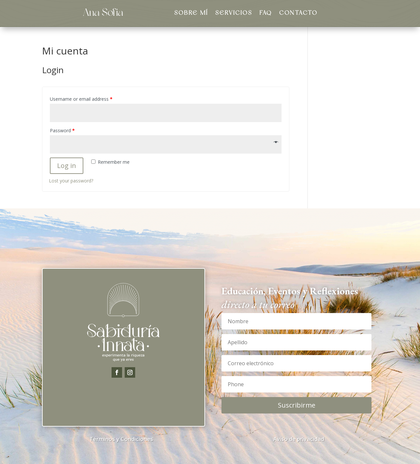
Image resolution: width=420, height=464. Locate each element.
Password (62, 130)
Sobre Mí (191, 13)
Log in (66, 165)
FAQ (266, 13)
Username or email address (81, 99)
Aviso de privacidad (298, 439)
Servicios (233, 13)
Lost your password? (71, 181)
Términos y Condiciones (121, 439)
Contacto (298, 13)
